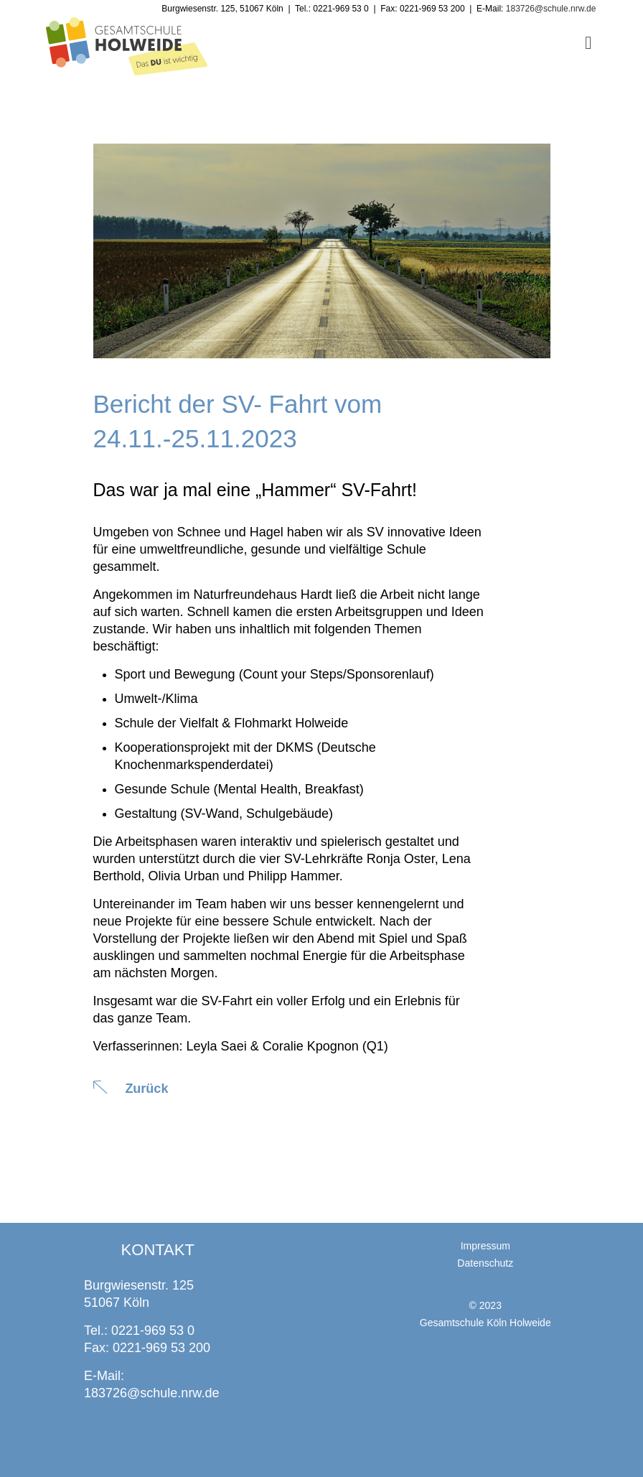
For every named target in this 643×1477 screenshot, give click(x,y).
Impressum (485, 1246)
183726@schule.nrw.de (151, 1393)
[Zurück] (100, 1087)
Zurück (147, 1088)
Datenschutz (485, 1263)
